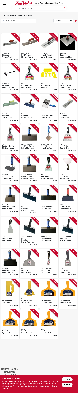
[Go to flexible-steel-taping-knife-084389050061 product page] (68, 200)
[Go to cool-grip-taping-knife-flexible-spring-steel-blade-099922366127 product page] (48, 200)
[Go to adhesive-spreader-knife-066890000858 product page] (48, 324)
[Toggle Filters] (75, 21)
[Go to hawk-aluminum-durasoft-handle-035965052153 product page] (68, 48)
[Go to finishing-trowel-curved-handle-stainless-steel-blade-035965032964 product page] (10, 109)
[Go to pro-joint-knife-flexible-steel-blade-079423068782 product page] (29, 78)
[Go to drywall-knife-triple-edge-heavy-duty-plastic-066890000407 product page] (10, 294)
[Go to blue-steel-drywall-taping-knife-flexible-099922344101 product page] (29, 232)
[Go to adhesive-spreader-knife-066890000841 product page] (29, 324)
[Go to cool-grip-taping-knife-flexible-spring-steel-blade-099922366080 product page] (10, 263)
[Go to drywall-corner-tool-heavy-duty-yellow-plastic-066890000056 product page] (29, 294)
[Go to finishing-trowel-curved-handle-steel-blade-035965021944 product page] (68, 109)
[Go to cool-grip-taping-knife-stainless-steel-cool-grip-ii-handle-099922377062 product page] (10, 200)
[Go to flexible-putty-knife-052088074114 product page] (48, 263)
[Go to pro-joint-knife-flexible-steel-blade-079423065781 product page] (10, 139)
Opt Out (67, 385)
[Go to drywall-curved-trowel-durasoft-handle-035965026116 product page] (48, 48)
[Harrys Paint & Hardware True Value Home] (24, 3)
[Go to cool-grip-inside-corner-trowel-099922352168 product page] (48, 109)
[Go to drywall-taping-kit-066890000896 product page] (48, 78)
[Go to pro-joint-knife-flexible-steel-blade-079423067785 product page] (68, 78)
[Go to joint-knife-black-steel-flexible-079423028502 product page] (68, 169)
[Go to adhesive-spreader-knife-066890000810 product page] (48, 294)
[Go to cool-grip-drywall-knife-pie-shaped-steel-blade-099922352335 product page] (48, 139)
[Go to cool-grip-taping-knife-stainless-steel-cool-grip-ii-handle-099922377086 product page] (29, 169)
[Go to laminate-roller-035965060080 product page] (10, 78)
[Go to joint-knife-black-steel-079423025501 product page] (48, 169)
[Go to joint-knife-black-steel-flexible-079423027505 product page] (68, 139)
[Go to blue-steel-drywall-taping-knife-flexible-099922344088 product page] (68, 232)
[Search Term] (39, 8)
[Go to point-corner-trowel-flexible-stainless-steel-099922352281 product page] (10, 169)
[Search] (64, 8)
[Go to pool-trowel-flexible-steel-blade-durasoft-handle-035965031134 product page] (29, 48)
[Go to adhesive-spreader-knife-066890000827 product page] (68, 294)
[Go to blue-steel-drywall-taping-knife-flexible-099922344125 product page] (29, 200)
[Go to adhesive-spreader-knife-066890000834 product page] (10, 324)
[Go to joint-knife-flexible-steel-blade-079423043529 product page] (68, 263)
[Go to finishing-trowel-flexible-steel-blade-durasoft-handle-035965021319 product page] (10, 48)
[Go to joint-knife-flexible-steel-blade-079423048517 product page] (29, 263)
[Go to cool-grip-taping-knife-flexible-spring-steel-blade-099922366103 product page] (48, 232)
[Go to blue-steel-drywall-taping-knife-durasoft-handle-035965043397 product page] (29, 109)
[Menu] (4, 4)
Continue (67, 379)
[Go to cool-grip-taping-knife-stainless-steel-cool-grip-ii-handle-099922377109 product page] (29, 139)
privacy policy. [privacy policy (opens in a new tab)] (7, 386)
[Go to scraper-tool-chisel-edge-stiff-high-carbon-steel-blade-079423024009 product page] (10, 232)
